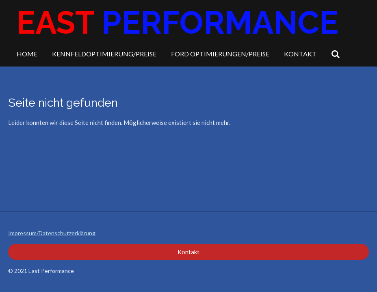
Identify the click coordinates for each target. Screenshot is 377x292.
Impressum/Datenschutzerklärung (51, 233)
